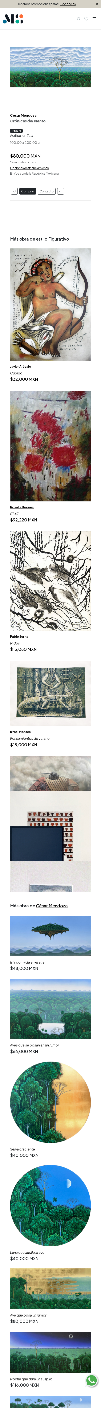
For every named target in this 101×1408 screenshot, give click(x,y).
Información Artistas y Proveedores (37, 1292)
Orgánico (17, 1230)
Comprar (27, 191)
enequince (72, 1378)
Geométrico (19, 1225)
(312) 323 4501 (34, 1373)
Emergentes (19, 1261)
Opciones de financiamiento (29, 168)
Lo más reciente (22, 1204)
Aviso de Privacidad (25, 1303)
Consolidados (21, 1256)
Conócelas (68, 4)
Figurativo (18, 1219)
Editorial (16, 1287)
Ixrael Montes (20, 732)
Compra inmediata (24, 1209)
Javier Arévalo (20, 366)
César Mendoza (23, 115)
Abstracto (18, 1214)
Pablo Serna (19, 637)
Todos (15, 1251)
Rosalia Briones (22, 507)
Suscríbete (26, 1351)
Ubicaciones (19, 1298)
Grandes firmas (21, 1266)
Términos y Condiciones (28, 1308)
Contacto (47, 191)
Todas (15, 1199)
